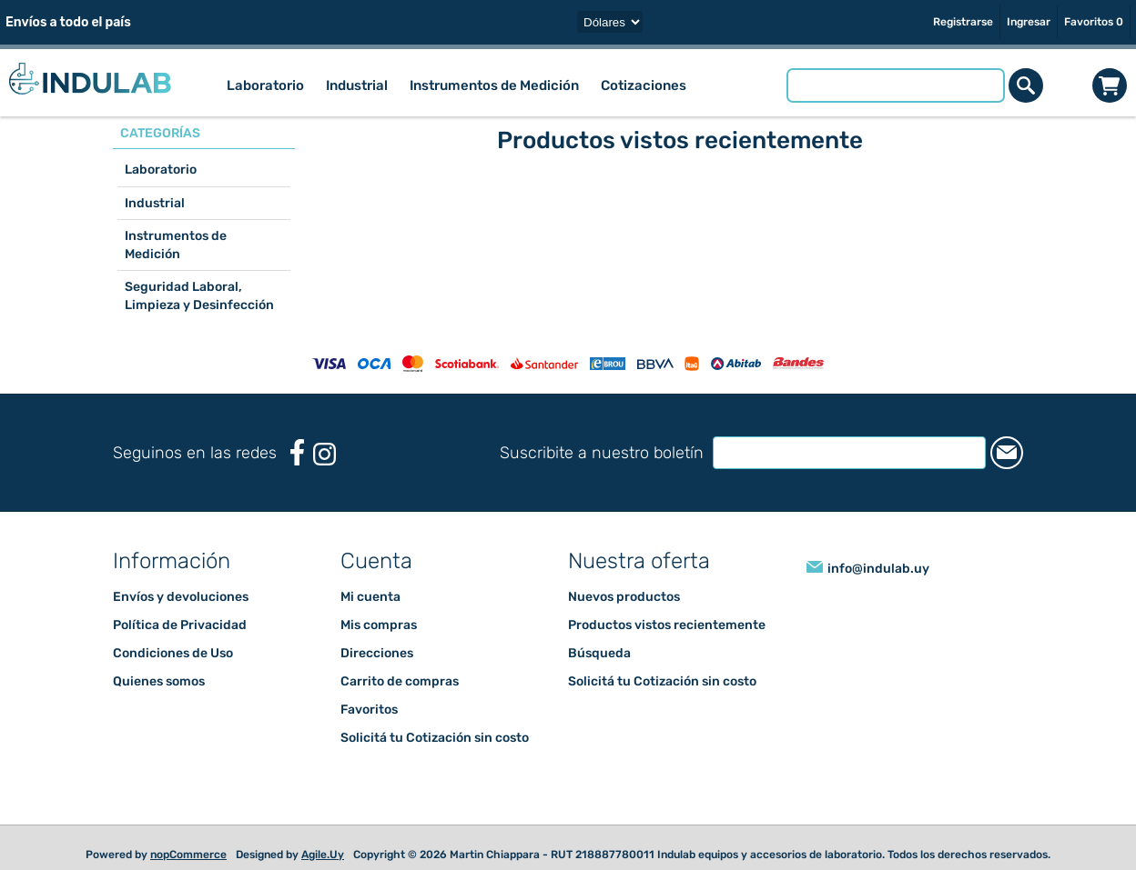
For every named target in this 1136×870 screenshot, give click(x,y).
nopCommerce (188, 854)
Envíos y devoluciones (180, 597)
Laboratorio (161, 169)
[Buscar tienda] (895, 85)
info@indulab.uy (878, 568)
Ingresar (1028, 21)
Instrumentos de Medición (176, 245)
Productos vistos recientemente (667, 625)
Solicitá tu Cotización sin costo (434, 737)
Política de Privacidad (180, 625)
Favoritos (369, 709)
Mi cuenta (370, 597)
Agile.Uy (322, 854)
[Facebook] (297, 452)
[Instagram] (324, 454)
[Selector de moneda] (610, 22)
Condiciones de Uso (173, 653)
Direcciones (376, 653)
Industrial (155, 203)
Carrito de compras (1109, 85)
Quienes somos (159, 681)
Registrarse (963, 21)
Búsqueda (599, 653)
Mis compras (378, 625)
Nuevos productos (624, 597)
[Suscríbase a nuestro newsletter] (849, 452)
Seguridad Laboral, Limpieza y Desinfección (199, 296)
